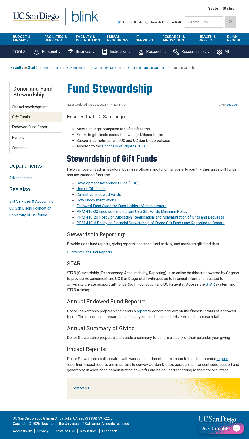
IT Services (144, 38)
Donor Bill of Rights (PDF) (123, 146)
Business (81, 52)
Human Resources (118, 38)
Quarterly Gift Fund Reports (89, 252)
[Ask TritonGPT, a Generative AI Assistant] (221, 428)
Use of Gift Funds (91, 189)
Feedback (109, 431)
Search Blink (130, 22)
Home (44, 67)
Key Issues (88, 431)
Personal (47, 52)
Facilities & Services (55, 38)
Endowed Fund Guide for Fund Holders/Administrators (122, 206)
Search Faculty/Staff (163, 22)
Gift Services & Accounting (31, 201)
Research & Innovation (173, 38)
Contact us (80, 388)
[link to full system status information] (201, 9)
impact (222, 359)
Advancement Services (106, 67)
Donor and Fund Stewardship (147, 67)
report (142, 311)
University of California (28, 215)
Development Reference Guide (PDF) (107, 183)
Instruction (116, 52)
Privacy (42, 431)
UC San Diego (34, 19)
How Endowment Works (96, 200)
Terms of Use (64, 431)
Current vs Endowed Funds (99, 194)
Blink (80, 19)
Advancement (75, 67)
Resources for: (191, 52)
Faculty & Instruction (88, 38)
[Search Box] (204, 22)
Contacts (19, 148)
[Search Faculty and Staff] (146, 22)
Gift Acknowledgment (30, 107)
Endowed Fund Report (30, 127)
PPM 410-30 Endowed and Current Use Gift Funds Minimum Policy (132, 211)
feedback (232, 104)
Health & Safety (207, 38)
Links (57, 67)
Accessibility (22, 431)
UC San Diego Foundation (30, 208)
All (223, 52)
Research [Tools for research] (152, 52)
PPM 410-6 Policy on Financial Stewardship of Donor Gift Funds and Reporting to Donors (151, 223)
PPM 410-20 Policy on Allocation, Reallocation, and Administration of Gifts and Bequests (150, 217)
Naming (18, 137)
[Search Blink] (119, 22)
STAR (210, 284)
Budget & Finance (22, 38)
